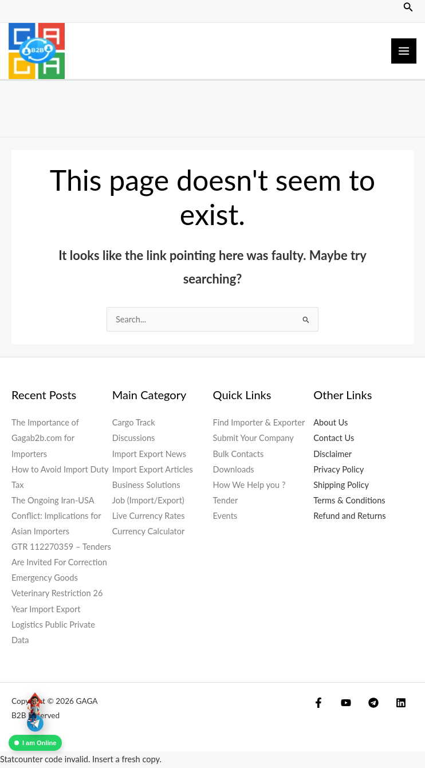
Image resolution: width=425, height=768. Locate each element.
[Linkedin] (370, 704)
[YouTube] (335, 704)
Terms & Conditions (349, 501)
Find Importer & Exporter (259, 423)
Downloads (233, 470)
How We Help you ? (249, 485)
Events (225, 517)
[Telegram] (353, 704)
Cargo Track (133, 423)
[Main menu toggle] (403, 51)
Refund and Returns (349, 517)
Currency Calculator (148, 532)
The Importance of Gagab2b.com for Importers (45, 439)
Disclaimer (332, 454)
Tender (225, 501)
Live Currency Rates (148, 517)
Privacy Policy (338, 470)
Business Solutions (146, 485)
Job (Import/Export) (148, 501)
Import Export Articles (152, 470)
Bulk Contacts (238, 454)
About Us (330, 423)
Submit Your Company (253, 439)
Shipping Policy (341, 485)
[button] (408, 7)
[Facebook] (318, 704)
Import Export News (149, 454)
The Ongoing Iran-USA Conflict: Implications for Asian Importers (56, 517)
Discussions (133, 439)
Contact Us (333, 439)
